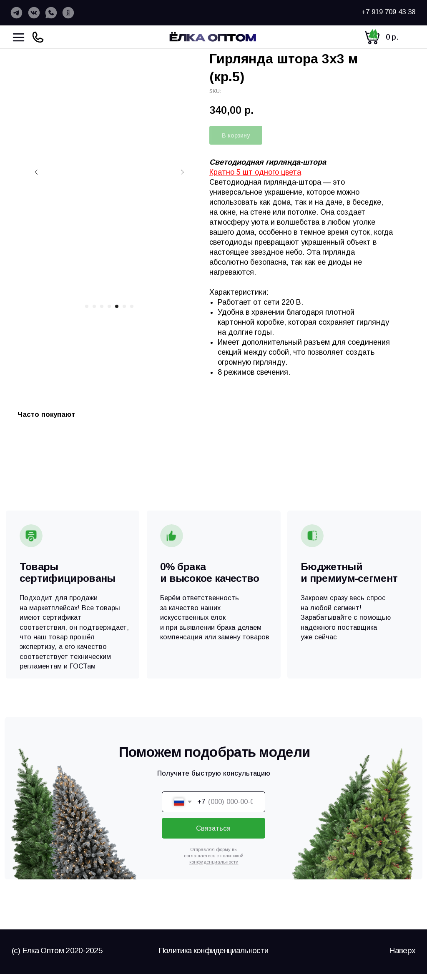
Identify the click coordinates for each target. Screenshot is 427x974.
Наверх (402, 950)
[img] (214, 36)
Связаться (213, 828)
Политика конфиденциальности (213, 950)
